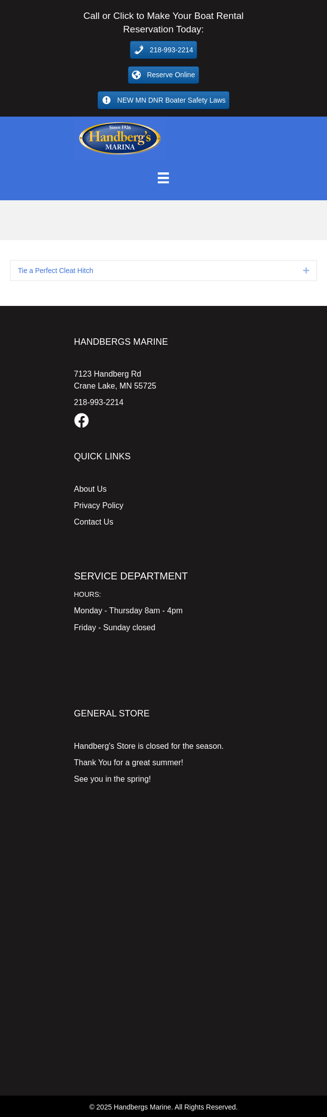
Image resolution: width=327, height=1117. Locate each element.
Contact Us (93, 522)
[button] (306, 271)
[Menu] (163, 177)
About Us (90, 489)
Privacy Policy (99, 505)
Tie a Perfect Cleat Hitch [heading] (55, 271)
